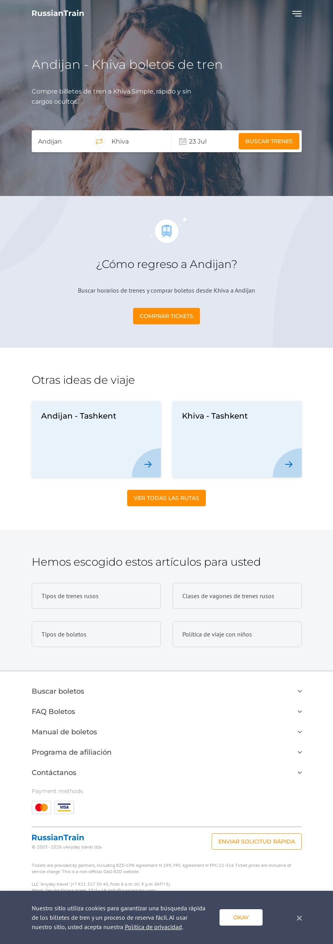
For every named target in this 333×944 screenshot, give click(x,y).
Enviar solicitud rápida (256, 841)
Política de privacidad (153, 927)
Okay (241, 917)
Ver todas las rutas (166, 498)
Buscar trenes (269, 141)
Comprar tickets (166, 316)
